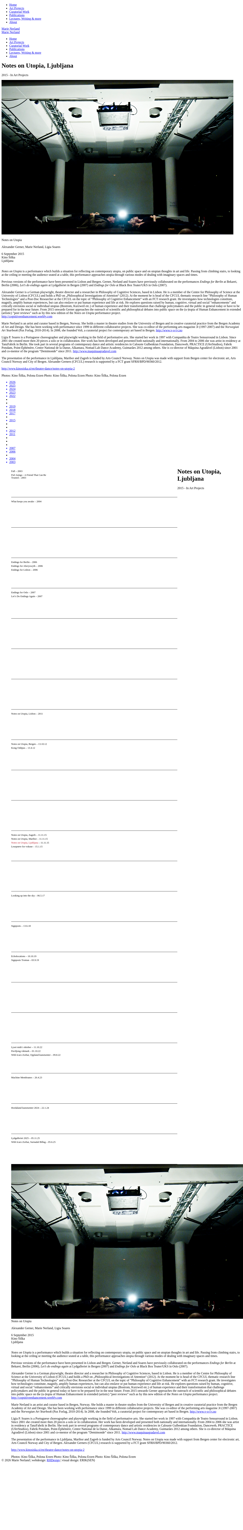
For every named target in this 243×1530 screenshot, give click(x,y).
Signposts (16, 926)
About (13, 22)
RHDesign (53, 1460)
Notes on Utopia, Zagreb (23, 835)
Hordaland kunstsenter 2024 (25, 1108)
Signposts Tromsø (20, 960)
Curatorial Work (19, 11)
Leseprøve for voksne (22, 846)
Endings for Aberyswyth (23, 566)
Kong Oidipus (18, 748)
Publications (17, 15)
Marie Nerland (11, 28)
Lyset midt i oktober (21, 1047)
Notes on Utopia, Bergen (23, 744)
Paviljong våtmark (20, 1051)
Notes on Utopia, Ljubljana (24, 842)
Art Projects (16, 8)
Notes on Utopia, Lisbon (23, 713)
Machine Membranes (21, 1077)
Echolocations (18, 956)
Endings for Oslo (19, 592)
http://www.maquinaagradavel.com (94, 351)
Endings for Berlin (20, 562)
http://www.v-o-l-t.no (169, 330)
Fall (13, 471)
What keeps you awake (22, 501)
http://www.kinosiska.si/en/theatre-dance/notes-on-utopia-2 (38, 368)
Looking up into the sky (23, 895)
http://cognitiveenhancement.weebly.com (27, 316)
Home (13, 4)
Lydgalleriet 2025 (20, 1138)
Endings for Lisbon (20, 570)
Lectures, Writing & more (25, 18)
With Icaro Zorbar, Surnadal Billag (28, 1142)
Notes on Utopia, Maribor (24, 839)
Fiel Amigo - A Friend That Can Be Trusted (28, 476)
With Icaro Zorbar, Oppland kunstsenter (31, 1055)
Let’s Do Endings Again (23, 596)
